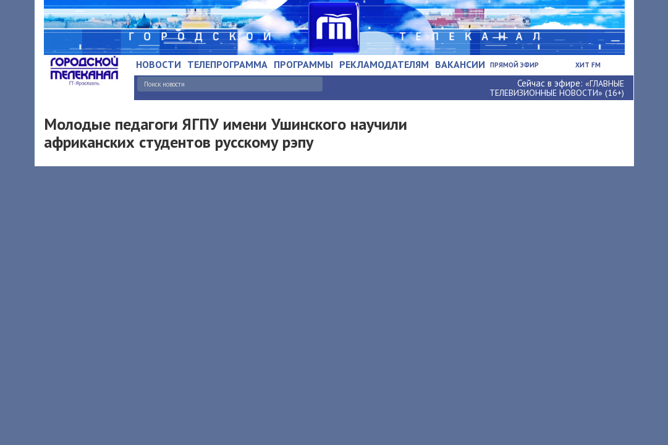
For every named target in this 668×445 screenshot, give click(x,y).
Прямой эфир (514, 65)
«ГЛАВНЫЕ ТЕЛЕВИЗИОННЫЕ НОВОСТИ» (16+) (556, 88)
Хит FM (588, 65)
